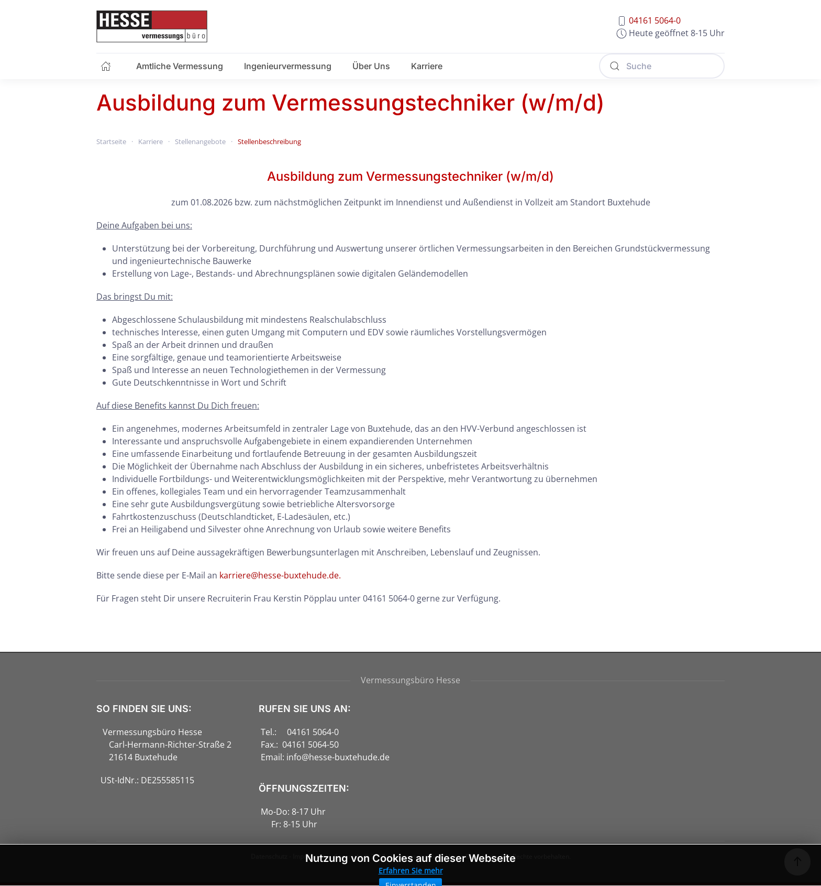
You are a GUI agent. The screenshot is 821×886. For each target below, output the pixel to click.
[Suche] (662, 66)
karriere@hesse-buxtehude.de (279, 575)
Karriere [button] (426, 66)
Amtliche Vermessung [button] (179, 66)
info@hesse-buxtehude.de (338, 757)
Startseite (111, 141)
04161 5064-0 (655, 20)
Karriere (150, 141)
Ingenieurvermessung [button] (287, 66)
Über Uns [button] (371, 66)
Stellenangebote (200, 141)
